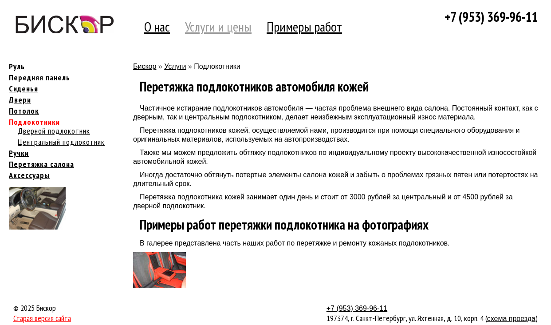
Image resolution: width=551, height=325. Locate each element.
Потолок (24, 111)
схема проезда (511, 318)
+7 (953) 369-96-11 (491, 16)
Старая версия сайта (42, 318)
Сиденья (23, 88)
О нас (157, 26)
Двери (20, 100)
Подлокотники (34, 122)
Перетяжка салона (41, 164)
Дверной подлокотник (54, 131)
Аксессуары (29, 175)
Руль (17, 66)
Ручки (19, 153)
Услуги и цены (218, 26)
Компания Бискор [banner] (64, 24)
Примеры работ (304, 26)
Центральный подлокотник (61, 142)
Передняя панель (39, 77)
